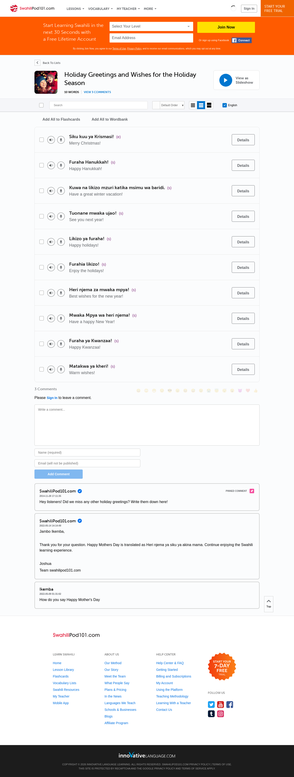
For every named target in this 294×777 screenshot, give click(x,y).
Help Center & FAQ (170, 663)
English (229, 105)
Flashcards (60, 676)
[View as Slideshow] (236, 80)
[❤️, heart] (248, 390)
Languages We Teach (120, 703)
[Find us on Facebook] (229, 704)
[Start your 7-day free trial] (222, 667)
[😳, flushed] (146, 390)
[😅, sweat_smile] (193, 390)
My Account (164, 683)
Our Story (111, 670)
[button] (233, 8)
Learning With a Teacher (173, 703)
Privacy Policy (134, 48)
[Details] (243, 139)
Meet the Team (115, 676)
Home (57, 663)
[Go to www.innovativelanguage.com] (147, 754)
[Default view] (201, 105)
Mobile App (61, 703)
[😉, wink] (201, 390)
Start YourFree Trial (278, 8)
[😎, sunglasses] (170, 390)
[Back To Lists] (47, 63)
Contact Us (164, 710)
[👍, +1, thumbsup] (256, 390)
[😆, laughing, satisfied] (185, 390)
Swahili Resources (66, 690)
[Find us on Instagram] (220, 713)
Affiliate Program (116, 723)
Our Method (113, 663)
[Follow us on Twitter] (211, 704)
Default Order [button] (169, 105)
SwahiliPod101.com (175, 764)
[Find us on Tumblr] (211, 713)
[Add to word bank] (223, 140)
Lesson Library (63, 670)
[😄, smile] (138, 390)
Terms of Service (194, 768)
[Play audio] (51, 140)
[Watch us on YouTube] (220, 704)
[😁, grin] (154, 390)
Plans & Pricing (115, 690)
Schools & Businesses (120, 710)
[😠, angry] (177, 390)
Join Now (226, 27)
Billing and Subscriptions (173, 676)
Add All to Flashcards (61, 119)
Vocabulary (98, 9)
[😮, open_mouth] (232, 390)
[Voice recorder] (61, 140)
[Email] (87, 463)
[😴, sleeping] (224, 390)
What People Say (117, 683)
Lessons (74, 9)
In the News (113, 696)
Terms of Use (119, 48)
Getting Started (167, 670)
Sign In (249, 8)
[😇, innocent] (216, 390)
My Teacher (126, 9)
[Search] (98, 105)
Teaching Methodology (172, 696)
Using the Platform (169, 690)
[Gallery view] (209, 105)
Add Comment (59, 474)
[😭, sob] (209, 390)
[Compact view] (193, 105)
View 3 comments (97, 92)
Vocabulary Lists (64, 683)
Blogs (109, 716)
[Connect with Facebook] (241, 40)
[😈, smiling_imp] (240, 390)
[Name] (87, 452)
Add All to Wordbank (110, 119)
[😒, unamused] (162, 390)
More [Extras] (148, 9)
